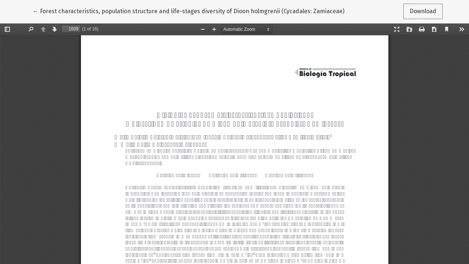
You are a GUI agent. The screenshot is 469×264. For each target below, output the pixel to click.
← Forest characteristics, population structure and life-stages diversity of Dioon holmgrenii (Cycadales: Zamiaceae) (188, 11)
